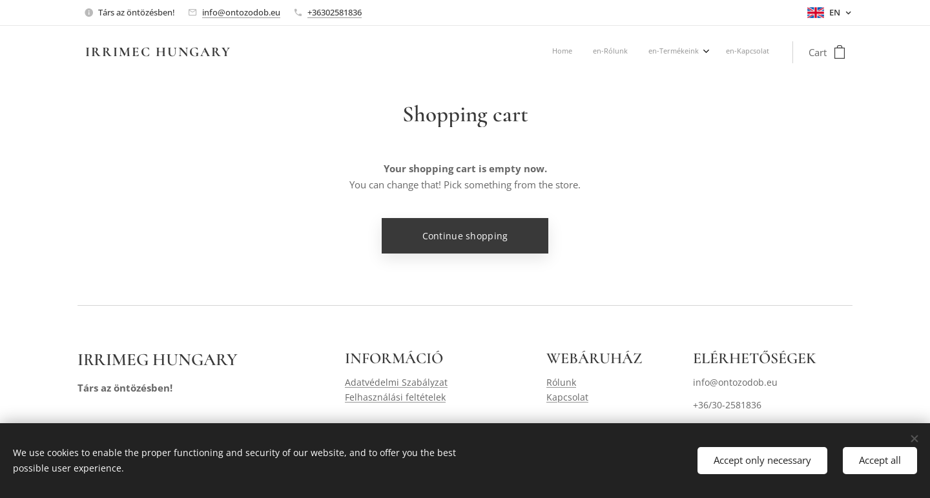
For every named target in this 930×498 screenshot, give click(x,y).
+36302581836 (334, 12)
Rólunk (561, 383)
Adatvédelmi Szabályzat (396, 383)
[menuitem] (704, 52)
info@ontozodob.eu (241, 12)
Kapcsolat (567, 397)
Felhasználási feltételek (395, 397)
